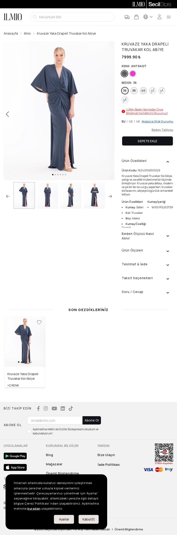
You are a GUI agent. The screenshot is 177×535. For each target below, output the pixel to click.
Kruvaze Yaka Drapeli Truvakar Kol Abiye (66, 33)
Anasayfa (11, 33)
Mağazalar (54, 464)
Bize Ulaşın (106, 455)
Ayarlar (64, 519)
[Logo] (13, 16)
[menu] (168, 17)
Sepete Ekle (147, 141)
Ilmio (27, 33)
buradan (34, 508)
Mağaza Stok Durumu (157, 121)
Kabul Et (89, 519)
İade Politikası (109, 464)
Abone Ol (92, 420)
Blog (49, 455)
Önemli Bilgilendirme (62, 473)
